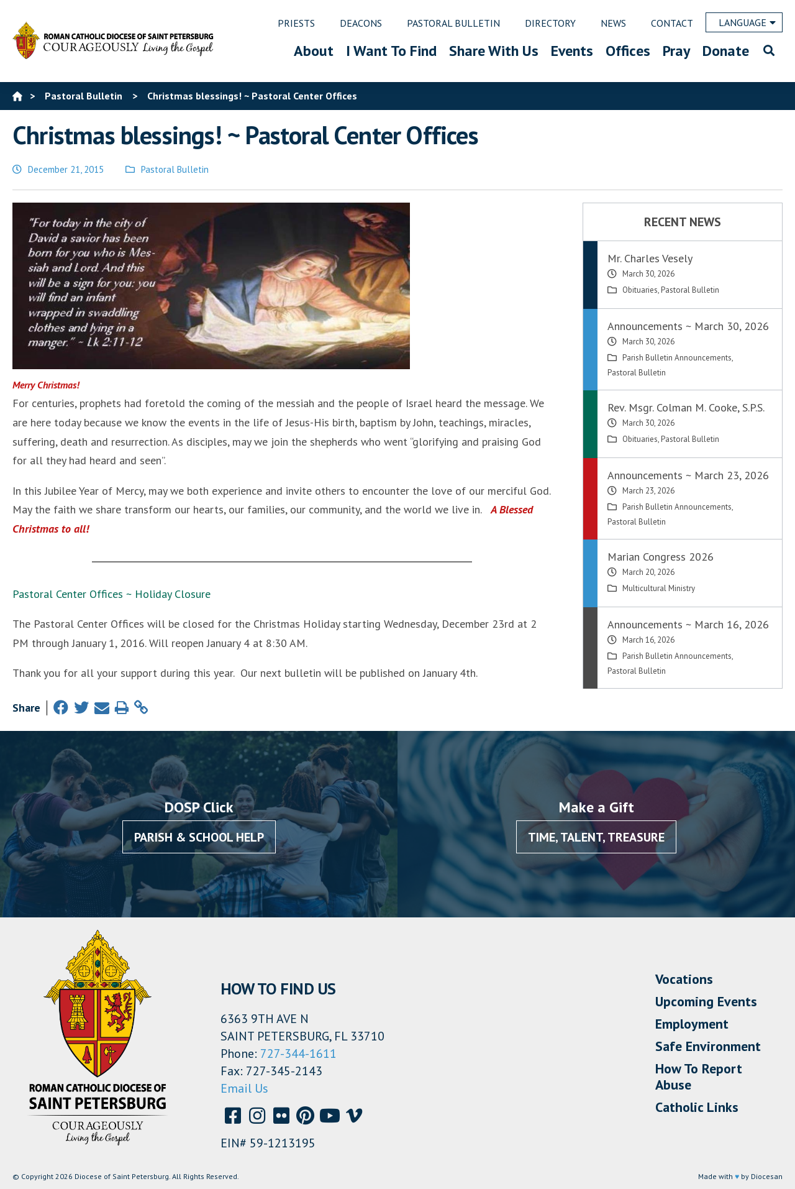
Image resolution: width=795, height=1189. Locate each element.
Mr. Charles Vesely (650, 258)
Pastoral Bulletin (175, 169)
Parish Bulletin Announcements (677, 357)
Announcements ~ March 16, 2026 (688, 624)
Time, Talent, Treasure (596, 837)
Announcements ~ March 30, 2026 (688, 326)
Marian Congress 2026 (660, 556)
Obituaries (640, 290)
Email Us (244, 1088)
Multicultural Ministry (658, 588)
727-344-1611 (298, 1053)
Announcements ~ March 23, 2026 (688, 475)
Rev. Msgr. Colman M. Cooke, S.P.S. (686, 407)
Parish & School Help (199, 837)
